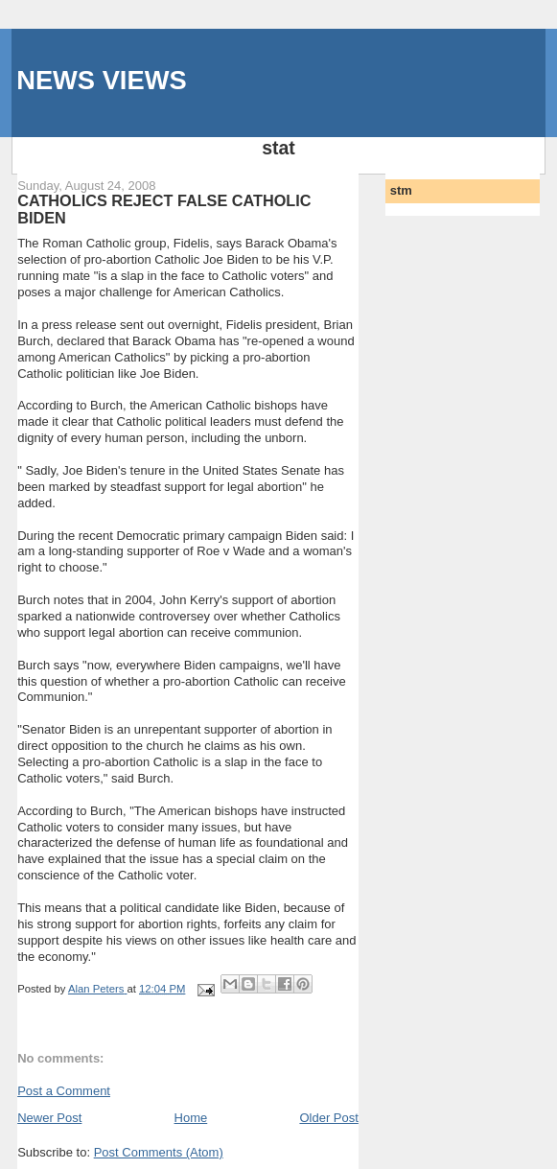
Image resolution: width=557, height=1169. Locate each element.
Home (191, 1118)
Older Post (328, 1118)
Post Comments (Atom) (158, 1152)
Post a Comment (63, 1091)
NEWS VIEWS (101, 80)
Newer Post (49, 1118)
